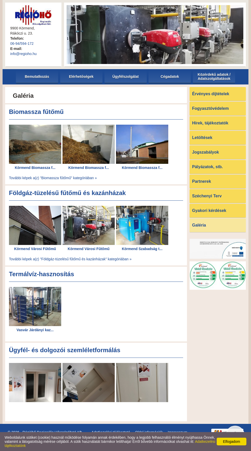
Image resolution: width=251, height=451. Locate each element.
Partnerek (201, 181)
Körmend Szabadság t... (142, 249)
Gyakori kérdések (209, 210)
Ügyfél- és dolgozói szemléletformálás (64, 350)
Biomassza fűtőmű (36, 111)
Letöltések (202, 137)
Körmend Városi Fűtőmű (35, 249)
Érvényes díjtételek (210, 94)
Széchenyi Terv (207, 196)
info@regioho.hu (23, 54)
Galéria (199, 225)
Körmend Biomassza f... (35, 168)
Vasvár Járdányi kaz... (35, 330)
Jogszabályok (205, 152)
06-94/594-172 (22, 43)
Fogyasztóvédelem (210, 108)
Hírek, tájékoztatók (210, 123)
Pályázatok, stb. (207, 167)
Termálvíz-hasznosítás (41, 274)
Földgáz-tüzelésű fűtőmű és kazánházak (67, 192)
